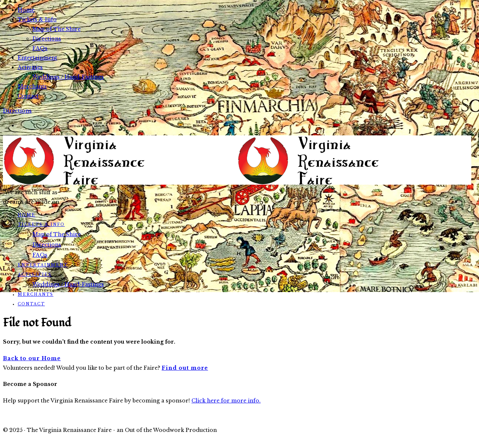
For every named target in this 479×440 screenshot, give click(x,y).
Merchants (32, 86)
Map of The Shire (56, 29)
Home (26, 10)
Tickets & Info (37, 19)
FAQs (39, 48)
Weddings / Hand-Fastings (68, 77)
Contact (28, 96)
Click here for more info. (226, 400)
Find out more (185, 368)
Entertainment (37, 57)
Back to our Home (32, 358)
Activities (30, 67)
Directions (46, 38)
